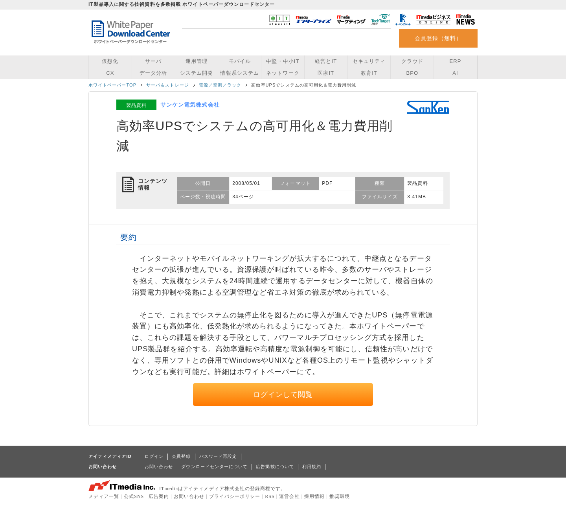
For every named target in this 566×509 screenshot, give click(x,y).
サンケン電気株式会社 (190, 104)
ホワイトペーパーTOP (112, 85)
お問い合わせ (159, 466)
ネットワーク (282, 73)
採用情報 (314, 496)
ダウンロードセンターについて (214, 466)
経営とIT (326, 61)
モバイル (240, 61)
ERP (455, 61)
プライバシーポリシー (235, 496)
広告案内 (159, 496)
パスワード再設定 (218, 456)
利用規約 (311, 466)
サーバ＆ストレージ (167, 85)
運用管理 (197, 61)
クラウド (412, 61)
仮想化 (110, 61)
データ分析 (153, 73)
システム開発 (196, 73)
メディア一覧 (103, 496)
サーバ (153, 61)
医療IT (326, 73)
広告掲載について (275, 466)
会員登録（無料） (438, 38)
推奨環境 (339, 496)
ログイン (154, 456)
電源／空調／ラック (220, 85)
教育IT (369, 73)
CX (110, 73)
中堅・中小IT (282, 61)
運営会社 (289, 496)
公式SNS (134, 496)
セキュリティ (369, 61)
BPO (412, 73)
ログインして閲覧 (283, 394)
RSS (270, 496)
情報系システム (239, 73)
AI (455, 73)
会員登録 (181, 456)
